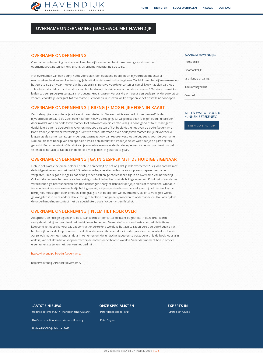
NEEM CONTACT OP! (202, 125)
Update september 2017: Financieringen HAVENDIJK (61, 311)
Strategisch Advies (179, 311)
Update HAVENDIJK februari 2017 (50, 328)
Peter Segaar (107, 320)
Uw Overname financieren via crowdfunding (58, 320)
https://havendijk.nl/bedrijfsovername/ (56, 253)
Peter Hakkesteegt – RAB (114, 311)
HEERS (156, 351)
